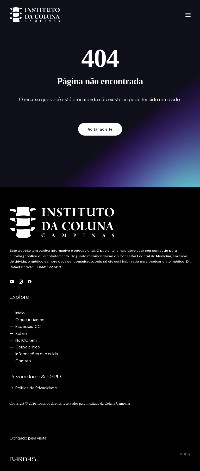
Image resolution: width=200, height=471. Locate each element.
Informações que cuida (36, 353)
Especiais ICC (28, 326)
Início (20, 312)
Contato (23, 360)
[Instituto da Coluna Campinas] (34, 15)
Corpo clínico (27, 346)
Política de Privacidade (36, 387)
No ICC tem (26, 340)
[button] (188, 15)
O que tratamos (29, 319)
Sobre (21, 333)
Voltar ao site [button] (100, 129)
